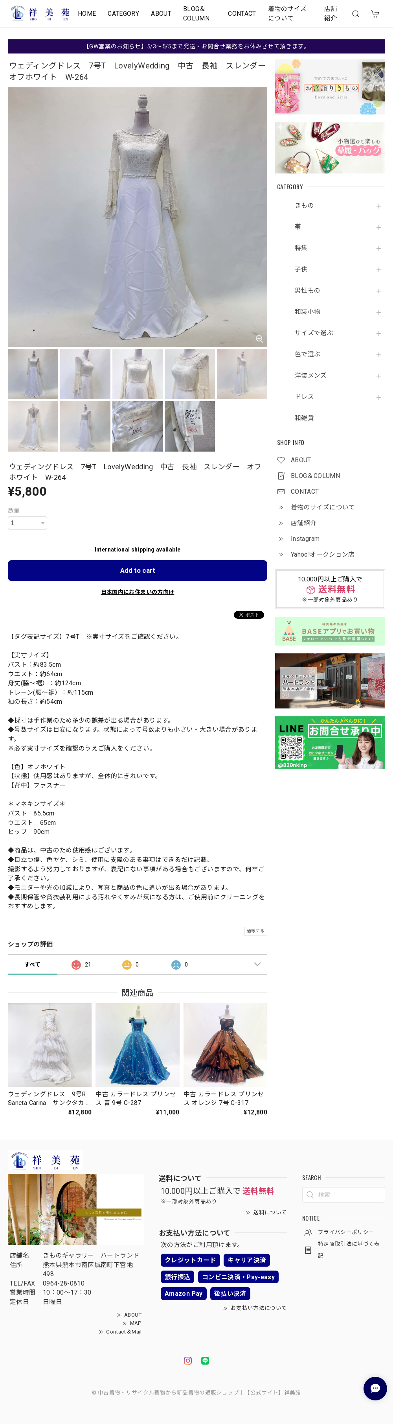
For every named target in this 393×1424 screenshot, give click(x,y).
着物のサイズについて (287, 13)
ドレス (304, 396)
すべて (32, 964)
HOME (87, 13)
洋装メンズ (311, 375)
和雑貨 (304, 418)
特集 (301, 248)
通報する (255, 930)
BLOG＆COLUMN (196, 13)
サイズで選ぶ (314, 333)
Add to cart (137, 570)
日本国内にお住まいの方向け (137, 592)
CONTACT (242, 13)
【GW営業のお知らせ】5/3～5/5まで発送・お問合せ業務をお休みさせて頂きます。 (196, 46)
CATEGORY (123, 13)
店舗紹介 (330, 13)
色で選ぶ (307, 354)
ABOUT (161, 13)
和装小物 (307, 311)
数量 (14, 510)
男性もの (307, 290)
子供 (301, 269)
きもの (304, 205)
